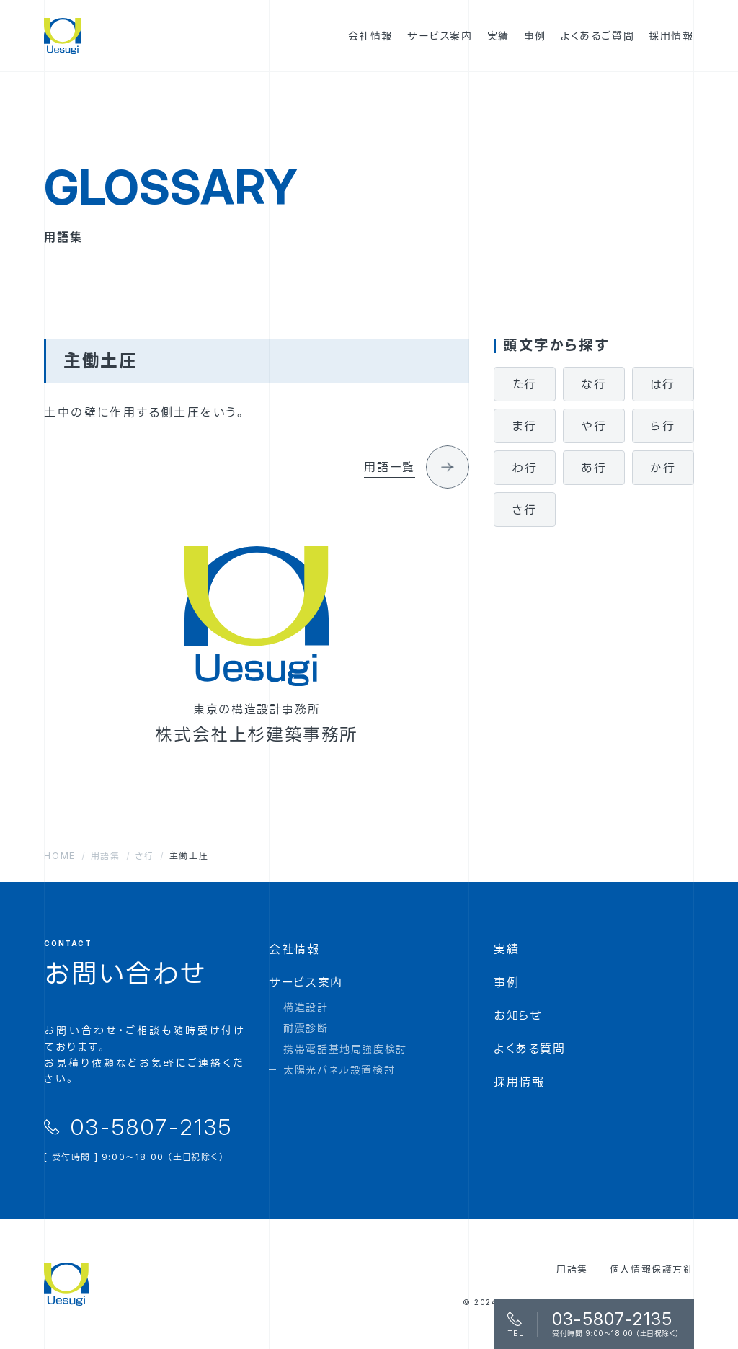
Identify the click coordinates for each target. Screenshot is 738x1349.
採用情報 (519, 1081)
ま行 (524, 426)
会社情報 (294, 949)
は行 (663, 384)
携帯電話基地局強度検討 (345, 1049)
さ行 (524, 509)
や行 (593, 426)
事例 (506, 982)
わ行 (524, 467)
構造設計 (305, 1007)
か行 (662, 467)
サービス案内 (306, 982)
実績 (506, 949)
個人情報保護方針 (652, 1269)
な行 (593, 384)
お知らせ (518, 1015)
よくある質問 (530, 1048)
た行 (524, 384)
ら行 (663, 426)
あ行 (593, 467)
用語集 (572, 1269)
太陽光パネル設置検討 (339, 1070)
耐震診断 (305, 1028)
